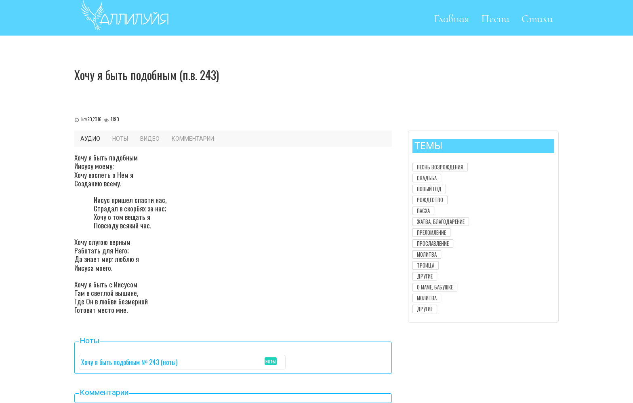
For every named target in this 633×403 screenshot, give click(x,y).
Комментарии (193, 138)
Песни (495, 18)
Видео (150, 138)
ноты (270, 361)
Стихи (537, 18)
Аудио (90, 138)
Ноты (120, 138)
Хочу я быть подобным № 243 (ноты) (129, 362)
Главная (451, 18)
